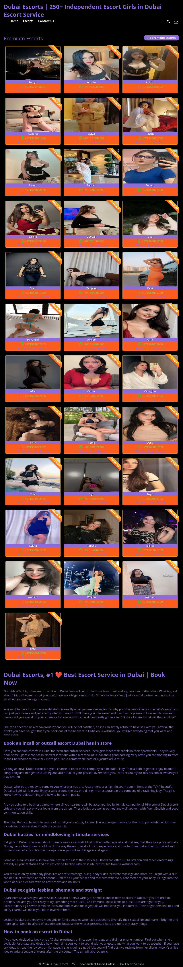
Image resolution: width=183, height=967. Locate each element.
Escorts (28, 21)
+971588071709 (152, 138)
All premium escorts (161, 38)
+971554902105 (93, 138)
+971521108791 (35, 86)
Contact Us (46, 21)
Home (14, 21)
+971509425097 (35, 446)
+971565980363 (93, 86)
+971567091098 (35, 138)
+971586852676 (35, 189)
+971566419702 (152, 86)
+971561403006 (35, 241)
